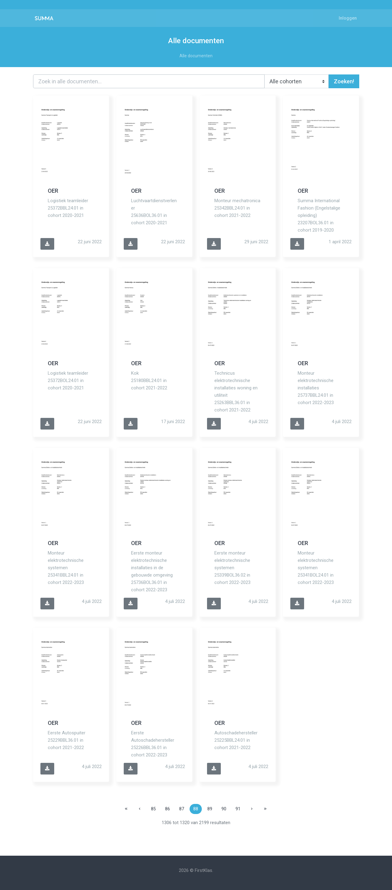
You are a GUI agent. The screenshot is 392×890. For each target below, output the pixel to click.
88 (195, 808)
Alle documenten (196, 55)
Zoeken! (344, 81)
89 (209, 808)
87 (181, 808)
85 (153, 808)
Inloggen (348, 18)
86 (167, 808)
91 (238, 808)
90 (223, 808)
